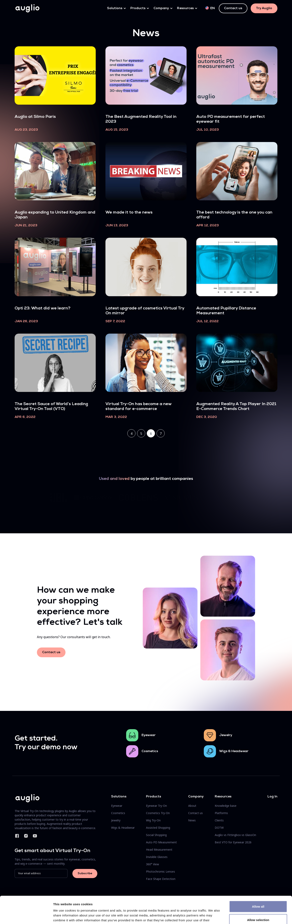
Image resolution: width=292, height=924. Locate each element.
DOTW (219, 828)
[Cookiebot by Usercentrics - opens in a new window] (26, 916)
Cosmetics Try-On (158, 813)
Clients (219, 820)
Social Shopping (156, 835)
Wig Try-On (153, 820)
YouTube (34, 835)
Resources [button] (185, 8)
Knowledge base (225, 806)
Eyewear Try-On (156, 806)
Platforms (221, 813)
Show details (212, 916)
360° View (152, 864)
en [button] (210, 8)
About (192, 806)
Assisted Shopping (158, 828)
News (192, 820)
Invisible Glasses (156, 857)
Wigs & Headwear (233, 751)
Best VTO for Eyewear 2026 (233, 842)
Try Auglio (264, 8)
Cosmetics (150, 751)
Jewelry (225, 735)
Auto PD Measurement (161, 842)
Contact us (233, 8)
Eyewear (149, 735)
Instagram (26, 835)
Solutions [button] (114, 8)
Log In (272, 796)
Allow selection (258, 894)
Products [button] (137, 8)
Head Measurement (159, 849)
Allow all (258, 881)
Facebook (17, 835)
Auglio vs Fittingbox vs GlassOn (235, 835)
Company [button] (161, 8)
